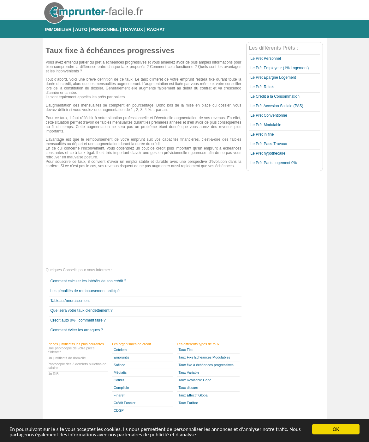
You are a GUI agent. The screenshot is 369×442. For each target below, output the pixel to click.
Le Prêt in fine (262, 134)
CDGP (119, 410)
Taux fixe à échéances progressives (205, 365)
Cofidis (119, 380)
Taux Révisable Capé (194, 380)
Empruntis (121, 357)
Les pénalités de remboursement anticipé (85, 291)
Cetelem (120, 350)
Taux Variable (188, 372)
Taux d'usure (188, 388)
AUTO (81, 29)
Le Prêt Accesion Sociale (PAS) (277, 106)
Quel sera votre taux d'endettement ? (82, 310)
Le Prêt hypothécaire (268, 153)
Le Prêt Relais (262, 87)
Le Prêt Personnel (266, 58)
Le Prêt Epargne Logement (273, 77)
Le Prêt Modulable (266, 125)
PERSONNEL (105, 29)
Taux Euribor (188, 403)
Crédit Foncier (124, 403)
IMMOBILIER (58, 29)
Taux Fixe (185, 350)
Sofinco (119, 365)
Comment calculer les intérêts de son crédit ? (88, 281)
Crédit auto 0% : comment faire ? (78, 320)
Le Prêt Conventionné (269, 115)
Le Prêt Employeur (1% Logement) (280, 68)
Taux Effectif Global (193, 395)
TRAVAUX (132, 29)
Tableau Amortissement (70, 300)
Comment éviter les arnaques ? (77, 330)
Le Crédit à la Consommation (275, 96)
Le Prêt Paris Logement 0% (274, 163)
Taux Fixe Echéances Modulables (204, 357)
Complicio (121, 388)
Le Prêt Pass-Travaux (269, 144)
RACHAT (156, 29)
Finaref (119, 395)
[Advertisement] (143, 219)
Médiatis (120, 372)
